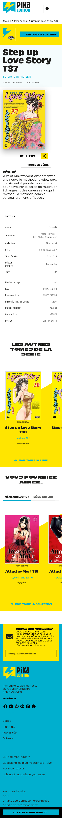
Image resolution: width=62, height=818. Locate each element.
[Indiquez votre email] (26, 653)
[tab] (10, 216)
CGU (6, 795)
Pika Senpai (21, 21)
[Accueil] (16, 8)
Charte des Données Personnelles (26, 800)
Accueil (7, 21)
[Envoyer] (53, 653)
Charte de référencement (20, 805)
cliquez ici (39, 645)
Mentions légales (14, 791)
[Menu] (51, 9)
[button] (39, 34)
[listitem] (5, 706)
